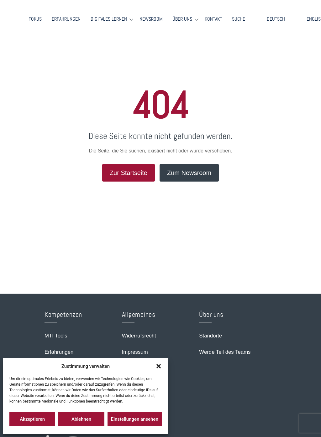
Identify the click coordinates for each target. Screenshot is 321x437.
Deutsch (276, 19)
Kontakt (213, 19)
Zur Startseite (128, 172)
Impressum (135, 352)
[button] (158, 366)
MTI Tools (56, 336)
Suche (238, 19)
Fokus (35, 19)
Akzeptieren (32, 419)
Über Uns (182, 19)
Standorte (210, 336)
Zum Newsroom (189, 172)
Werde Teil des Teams (224, 352)
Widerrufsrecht (139, 336)
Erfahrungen (66, 19)
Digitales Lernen (109, 19)
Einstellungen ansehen (134, 419)
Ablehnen (81, 419)
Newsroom (150, 19)
